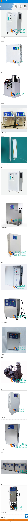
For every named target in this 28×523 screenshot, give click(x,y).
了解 (2, 72)
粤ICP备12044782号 (14, 519)
